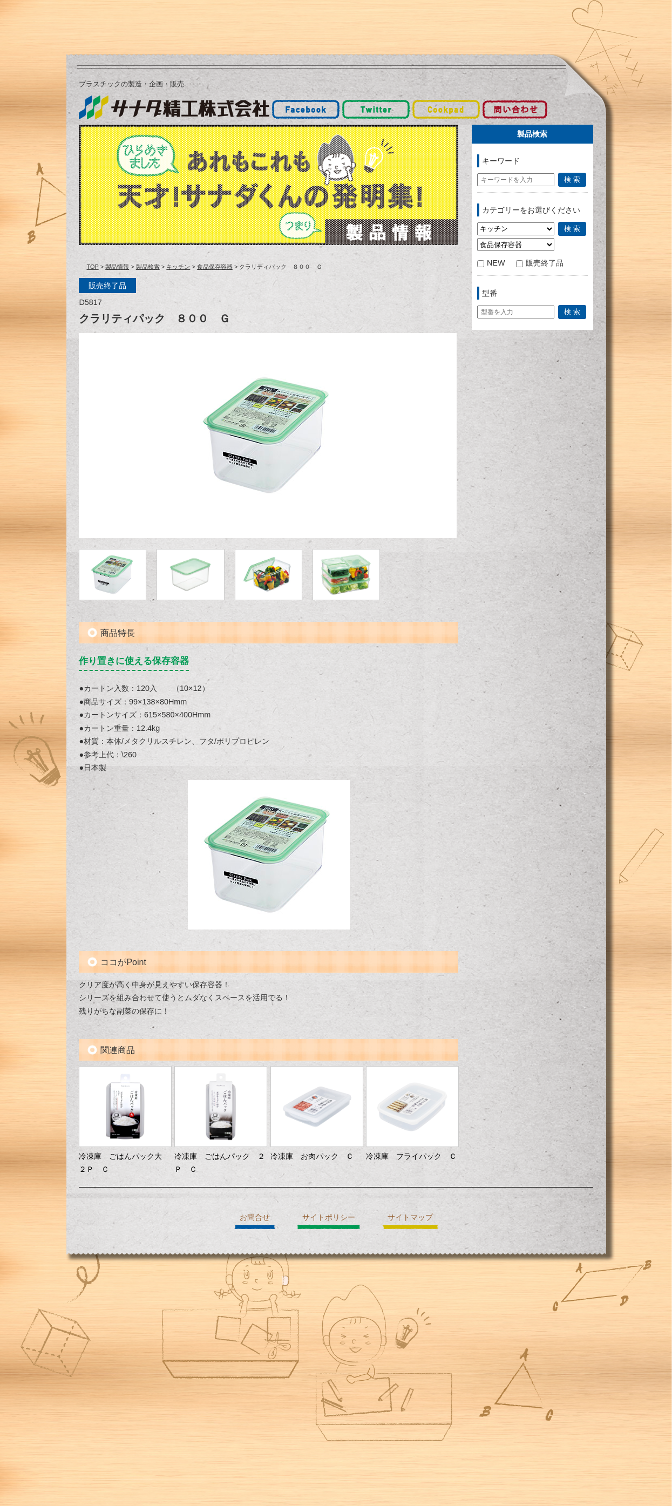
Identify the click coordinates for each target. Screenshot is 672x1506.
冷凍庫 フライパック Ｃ (411, 1156)
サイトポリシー (328, 1217)
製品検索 (148, 266)
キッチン (178, 266)
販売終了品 (540, 263)
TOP (92, 266)
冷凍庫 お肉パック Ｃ (312, 1156)
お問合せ (255, 1217)
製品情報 (117, 266)
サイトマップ (410, 1217)
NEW (491, 263)
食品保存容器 (215, 266)
